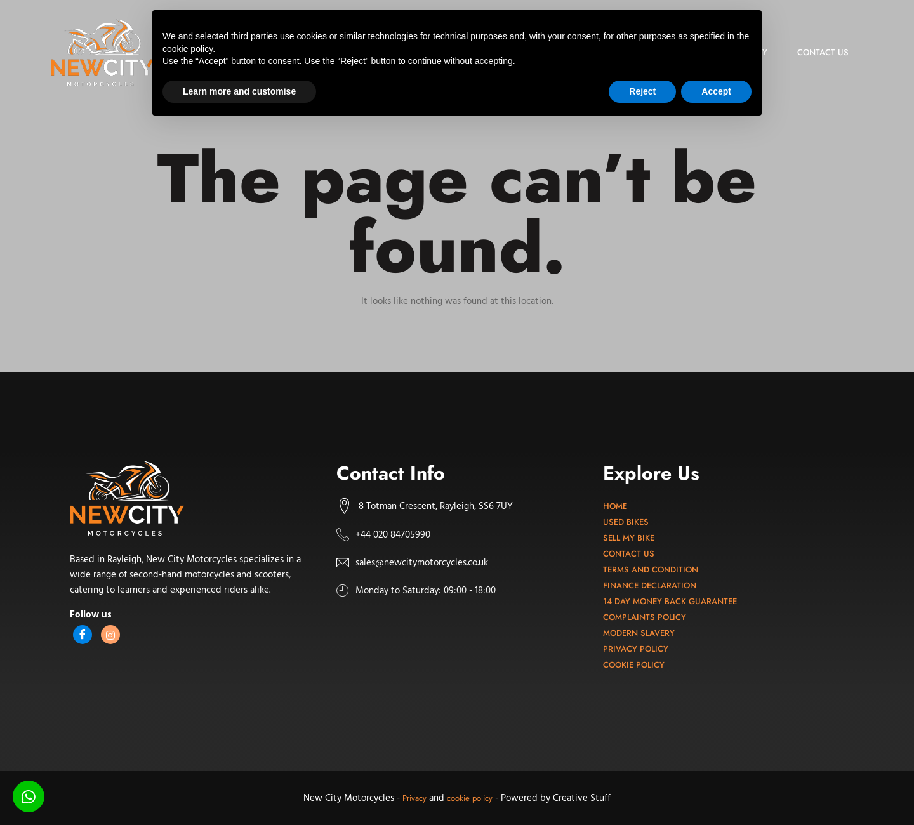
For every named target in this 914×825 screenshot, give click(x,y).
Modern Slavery (639, 633)
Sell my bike (628, 538)
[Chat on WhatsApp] (28, 796)
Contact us (821, 52)
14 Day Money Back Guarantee (670, 601)
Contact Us (628, 554)
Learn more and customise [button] (239, 91)
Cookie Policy (634, 665)
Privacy (414, 798)
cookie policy (470, 798)
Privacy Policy (635, 649)
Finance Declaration (649, 585)
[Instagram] (110, 634)
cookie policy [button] (187, 49)
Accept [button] (716, 91)
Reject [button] (642, 91)
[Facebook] (82, 634)
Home (615, 506)
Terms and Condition (650, 570)
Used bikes (626, 522)
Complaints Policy (644, 617)
